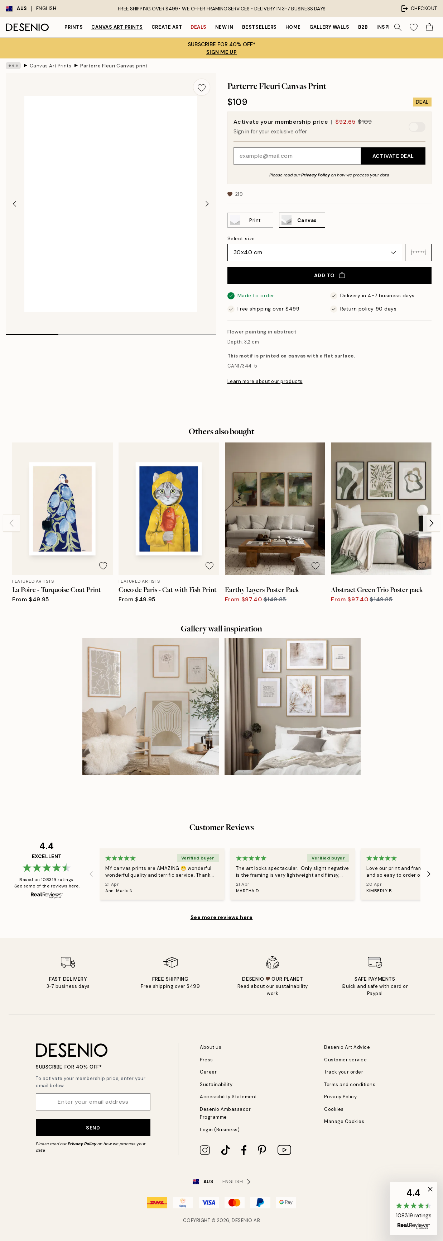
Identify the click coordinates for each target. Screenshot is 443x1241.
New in (224, 27)
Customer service (345, 1060)
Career (208, 1072)
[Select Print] (250, 220)
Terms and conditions (349, 1084)
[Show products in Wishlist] (414, 27)
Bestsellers (259, 27)
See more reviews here (222, 917)
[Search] (398, 27)
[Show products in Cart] (429, 27)
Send (93, 1127)
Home (293, 27)
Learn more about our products (265, 381)
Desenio (242, 1220)
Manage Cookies (344, 1121)
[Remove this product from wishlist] (201, 87)
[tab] (32, 332)
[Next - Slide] (207, 203)
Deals (199, 27)
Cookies (334, 1109)
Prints (73, 27)
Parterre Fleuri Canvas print (114, 65)
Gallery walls (329, 27)
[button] (418, 252)
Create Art (166, 27)
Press (206, 1060)
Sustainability (216, 1084)
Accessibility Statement (228, 1097)
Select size (241, 238)
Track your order (343, 1072)
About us (210, 1047)
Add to (329, 275)
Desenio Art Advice (347, 1047)
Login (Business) (220, 1130)
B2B (363, 27)
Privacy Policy (315, 175)
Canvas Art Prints (117, 27)
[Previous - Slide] (14, 203)
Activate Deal (393, 156)
